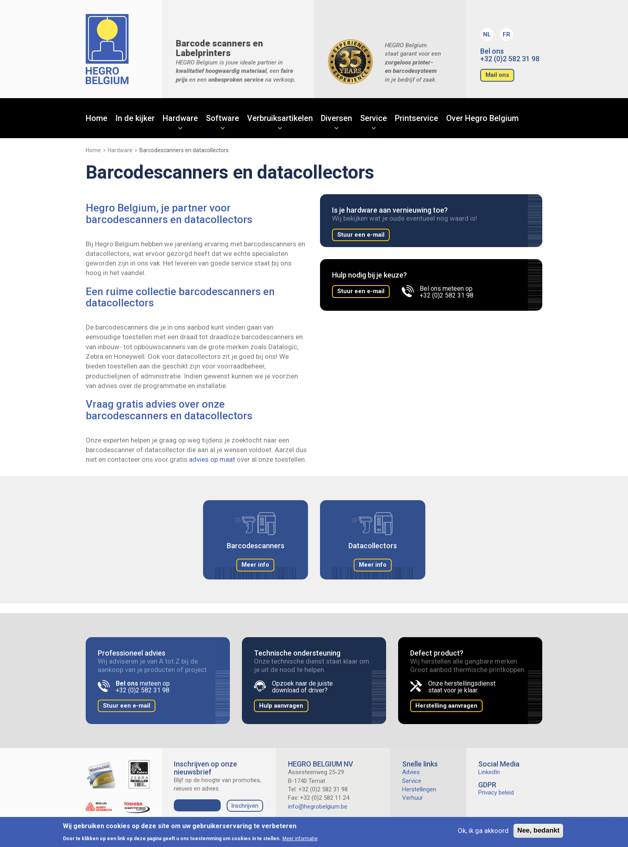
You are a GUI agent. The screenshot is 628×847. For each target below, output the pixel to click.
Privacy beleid (496, 792)
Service (373, 118)
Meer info (255, 564)
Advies (411, 772)
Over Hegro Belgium (482, 118)
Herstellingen (419, 789)
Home (96, 118)
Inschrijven (244, 806)
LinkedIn (489, 772)
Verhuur (412, 797)
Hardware (180, 118)
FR (506, 34)
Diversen (336, 118)
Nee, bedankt (538, 830)
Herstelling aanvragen (446, 705)
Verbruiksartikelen (280, 118)
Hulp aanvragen (281, 705)
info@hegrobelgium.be (317, 806)
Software (222, 118)
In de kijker (135, 118)
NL (487, 34)
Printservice (416, 118)
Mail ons (497, 74)
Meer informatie (300, 838)
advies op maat (212, 459)
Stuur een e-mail (360, 234)
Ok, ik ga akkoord (483, 831)
